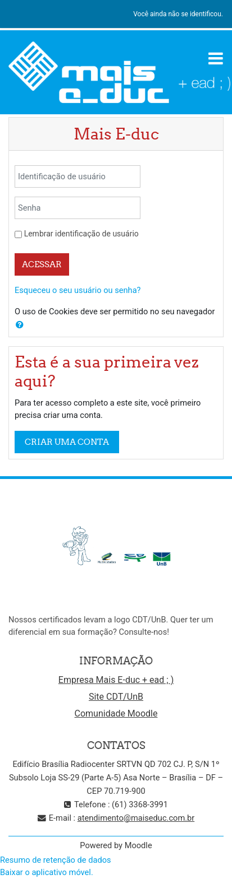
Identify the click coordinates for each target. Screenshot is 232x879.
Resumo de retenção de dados (55, 860)
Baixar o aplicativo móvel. (46, 872)
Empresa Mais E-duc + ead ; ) (116, 680)
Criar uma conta (67, 441)
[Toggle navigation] (216, 58)
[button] (20, 325)
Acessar (42, 264)
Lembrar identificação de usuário (81, 233)
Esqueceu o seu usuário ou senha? (78, 290)
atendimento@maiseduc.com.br (136, 818)
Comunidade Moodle (116, 713)
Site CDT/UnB (116, 696)
